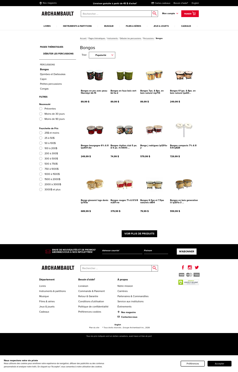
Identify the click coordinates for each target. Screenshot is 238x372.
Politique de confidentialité (93, 306)
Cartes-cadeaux (161, 3)
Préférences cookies (89, 312)
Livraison (83, 286)
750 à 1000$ (48, 169)
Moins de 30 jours (52, 114)
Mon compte (168, 13)
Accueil (83, 38)
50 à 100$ (47, 143)
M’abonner (186, 251)
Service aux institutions (130, 301)
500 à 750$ (48, 164)
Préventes (47, 108)
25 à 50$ (46, 138)
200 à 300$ (48, 153)
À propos (122, 279)
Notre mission (125, 286)
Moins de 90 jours (52, 119)
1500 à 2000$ (49, 179)
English (195, 3)
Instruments (112, 38)
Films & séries (133, 26)
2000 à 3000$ (50, 184)
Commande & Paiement (91, 291)
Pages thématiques (97, 38)
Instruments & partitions (77, 26)
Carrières (122, 291)
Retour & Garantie (88, 296)
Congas (44, 89)
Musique (109, 26)
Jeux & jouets (161, 26)
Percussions (148, 38)
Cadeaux (186, 26)
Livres (47, 26)
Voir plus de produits (139, 233)
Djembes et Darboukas (52, 74)
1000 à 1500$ (49, 174)
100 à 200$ (48, 148)
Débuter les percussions (131, 38)
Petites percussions (51, 84)
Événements (124, 306)
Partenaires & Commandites (132, 296)
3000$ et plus (49, 189)
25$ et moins (49, 133)
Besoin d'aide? (181, 3)
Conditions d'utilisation (91, 301)
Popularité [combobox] (100, 55)
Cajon (43, 79)
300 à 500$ (48, 158)
